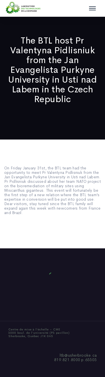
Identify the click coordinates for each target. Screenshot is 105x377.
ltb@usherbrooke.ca (78, 355)
